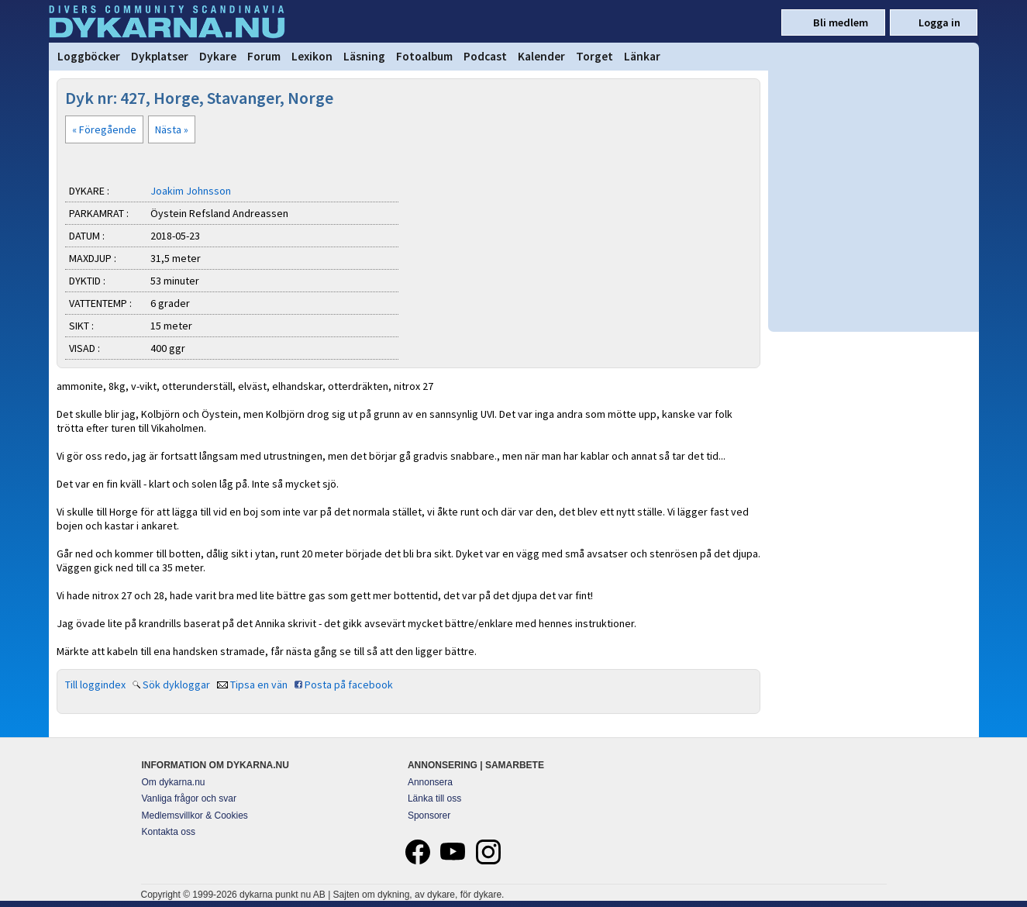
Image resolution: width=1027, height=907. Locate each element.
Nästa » (171, 129)
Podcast (485, 56)
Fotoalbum (424, 56)
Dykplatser (159, 56)
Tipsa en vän (259, 684)
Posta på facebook (349, 684)
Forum (264, 56)
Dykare (217, 56)
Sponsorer (429, 815)
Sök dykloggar (176, 684)
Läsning (364, 56)
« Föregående (104, 129)
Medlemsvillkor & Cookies (195, 815)
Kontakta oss (168, 831)
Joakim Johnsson (190, 191)
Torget (594, 56)
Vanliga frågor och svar (189, 798)
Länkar (642, 56)
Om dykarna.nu (173, 782)
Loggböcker (88, 56)
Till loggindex (95, 684)
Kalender (541, 56)
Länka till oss (434, 798)
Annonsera (430, 782)
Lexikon (312, 56)
